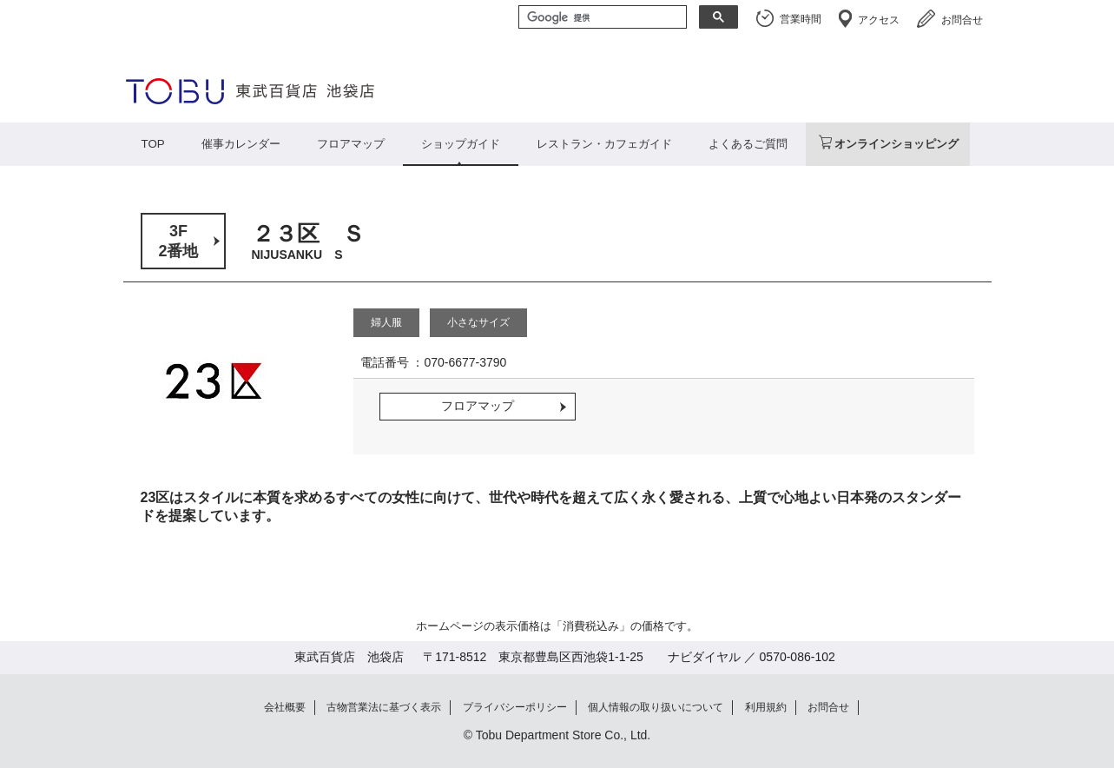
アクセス (879, 20)
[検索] (601, 18)
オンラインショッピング (896, 143)
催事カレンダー (240, 143)
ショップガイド (460, 143)
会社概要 (285, 707)
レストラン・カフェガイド (604, 143)
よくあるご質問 (748, 143)
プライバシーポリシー (515, 707)
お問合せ (962, 20)
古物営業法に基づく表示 (383, 707)
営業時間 (800, 19)
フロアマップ (351, 143)
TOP (153, 143)
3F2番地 (178, 241)
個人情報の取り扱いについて (655, 707)
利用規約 (766, 707)
